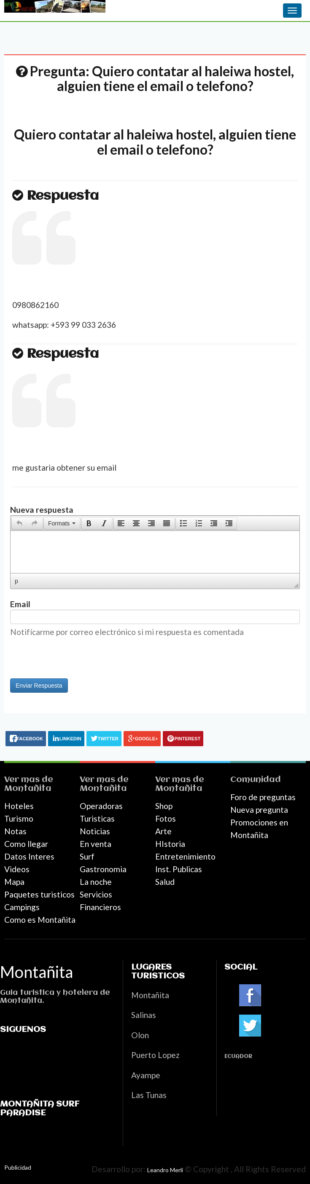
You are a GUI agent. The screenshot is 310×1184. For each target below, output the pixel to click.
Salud (165, 882)
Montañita (27, 788)
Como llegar (26, 844)
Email (20, 604)
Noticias (95, 831)
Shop (164, 806)
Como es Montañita (39, 919)
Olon (140, 1035)
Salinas (143, 1015)
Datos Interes (29, 856)
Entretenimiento (185, 856)
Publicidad (17, 1167)
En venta (95, 844)
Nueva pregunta (259, 809)
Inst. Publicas (178, 869)
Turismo (18, 818)
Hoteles (19, 806)
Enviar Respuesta (39, 685)
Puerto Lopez (155, 1055)
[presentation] (19, 523)
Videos (17, 869)
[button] (19, 523)
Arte (163, 831)
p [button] (16, 581)
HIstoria (170, 844)
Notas (15, 831)
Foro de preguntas (263, 797)
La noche (96, 882)
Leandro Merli (165, 1169)
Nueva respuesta (41, 509)
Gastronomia (103, 869)
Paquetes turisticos (39, 894)
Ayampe (145, 1075)
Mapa (14, 882)
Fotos (165, 818)
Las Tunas (149, 1095)
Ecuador (238, 1056)
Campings (22, 907)
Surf (87, 856)
